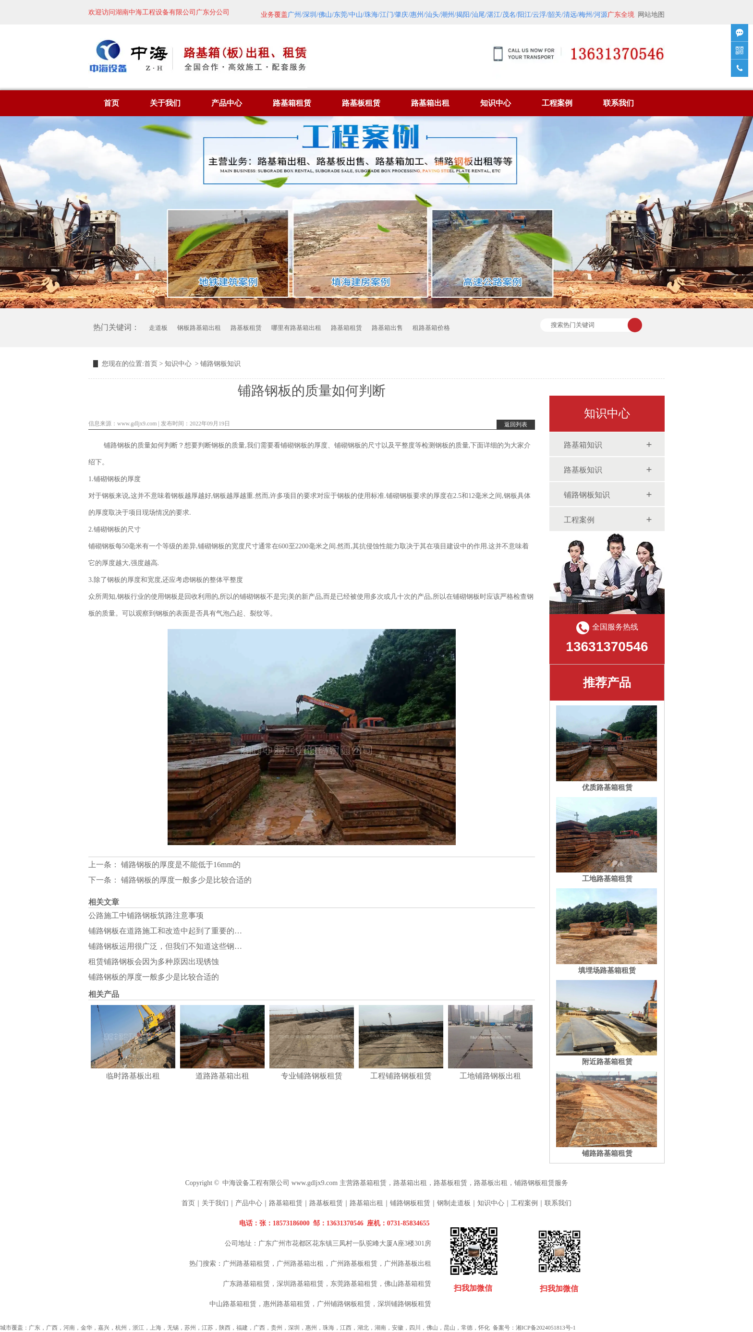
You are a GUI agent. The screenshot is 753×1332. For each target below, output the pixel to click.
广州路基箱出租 (300, 1263)
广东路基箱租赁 (246, 1283)
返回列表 (515, 424)
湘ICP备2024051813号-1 (546, 1327)
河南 (69, 1327)
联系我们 (618, 103)
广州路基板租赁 (353, 1263)
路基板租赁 (361, 103)
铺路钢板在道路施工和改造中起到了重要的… (165, 931)
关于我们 (165, 103)
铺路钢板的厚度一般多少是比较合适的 (185, 880)
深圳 (294, 1327)
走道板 (158, 327)
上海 (155, 1327)
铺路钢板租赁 (534, 1183)
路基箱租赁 (292, 103)
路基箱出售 (387, 327)
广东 (34, 1327)
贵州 (276, 1327)
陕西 (225, 1327)
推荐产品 (607, 682)
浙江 (138, 1327)
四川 (415, 1327)
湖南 (380, 1327)
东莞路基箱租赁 (353, 1283)
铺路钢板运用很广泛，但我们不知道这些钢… (165, 946)
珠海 (328, 1327)
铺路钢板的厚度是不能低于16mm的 (180, 864)
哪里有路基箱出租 (296, 327)
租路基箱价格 (431, 327)
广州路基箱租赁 (246, 1263)
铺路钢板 (117, 445)
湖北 (363, 1327)
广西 (52, 1327)
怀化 (484, 1327)
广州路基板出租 (407, 1263)
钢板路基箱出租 (199, 327)
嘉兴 (103, 1327)
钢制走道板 (454, 1203)
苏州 (190, 1327)
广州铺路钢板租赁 (344, 1304)
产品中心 (226, 103)
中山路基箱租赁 (232, 1304)
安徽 (397, 1327)
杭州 (121, 1327)
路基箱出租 (430, 103)
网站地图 (651, 14)
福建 (242, 1327)
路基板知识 (583, 470)
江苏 (207, 1327)
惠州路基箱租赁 (286, 1304)
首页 (111, 103)
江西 (346, 1327)
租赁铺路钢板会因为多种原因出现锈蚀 (153, 961)
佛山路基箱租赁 (407, 1283)
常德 (467, 1327)
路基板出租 (491, 1183)
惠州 (311, 1327)
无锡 (173, 1327)
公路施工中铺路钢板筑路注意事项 (146, 915)
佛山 (432, 1327)
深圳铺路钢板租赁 (404, 1304)
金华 (86, 1327)
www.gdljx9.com (137, 423)
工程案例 (557, 103)
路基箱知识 (583, 445)
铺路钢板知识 (587, 495)
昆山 (449, 1327)
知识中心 (495, 103)
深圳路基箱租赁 (300, 1283)
